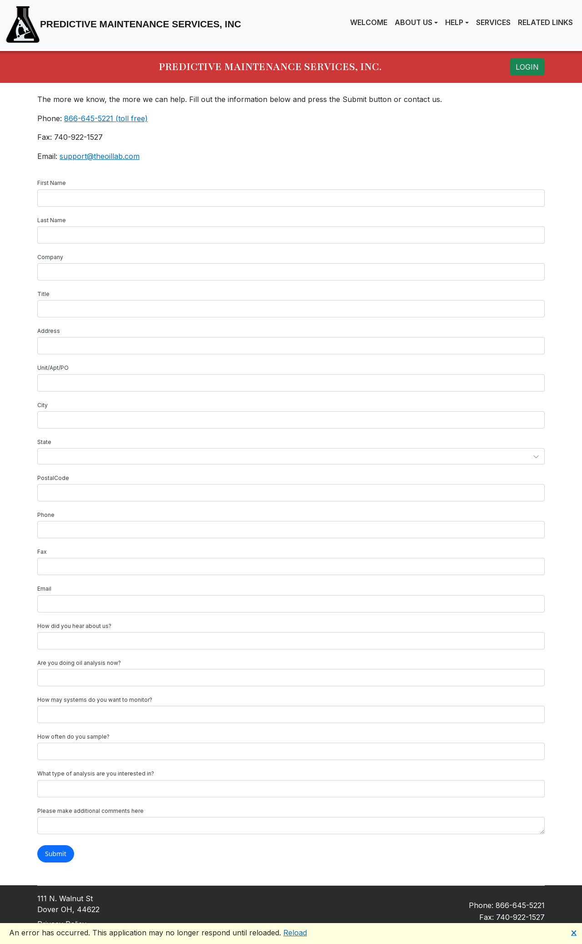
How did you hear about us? (74, 626)
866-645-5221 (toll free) (106, 118)
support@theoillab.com (100, 156)
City (42, 405)
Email (44, 588)
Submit (55, 853)
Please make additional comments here (90, 810)
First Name (51, 182)
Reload (295, 932)
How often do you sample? (73, 736)
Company (50, 257)
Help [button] (454, 22)
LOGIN (527, 66)
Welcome (368, 22)
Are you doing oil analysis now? (79, 662)
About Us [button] (413, 22)
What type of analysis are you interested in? (95, 773)
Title (43, 294)
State (44, 442)
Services (493, 22)
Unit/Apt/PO (53, 367)
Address (48, 330)
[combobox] (291, 456)
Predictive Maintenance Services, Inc (123, 24)
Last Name (51, 220)
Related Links (545, 22)
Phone (46, 514)
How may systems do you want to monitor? (94, 699)
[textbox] (291, 198)
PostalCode (53, 478)
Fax (42, 551)
